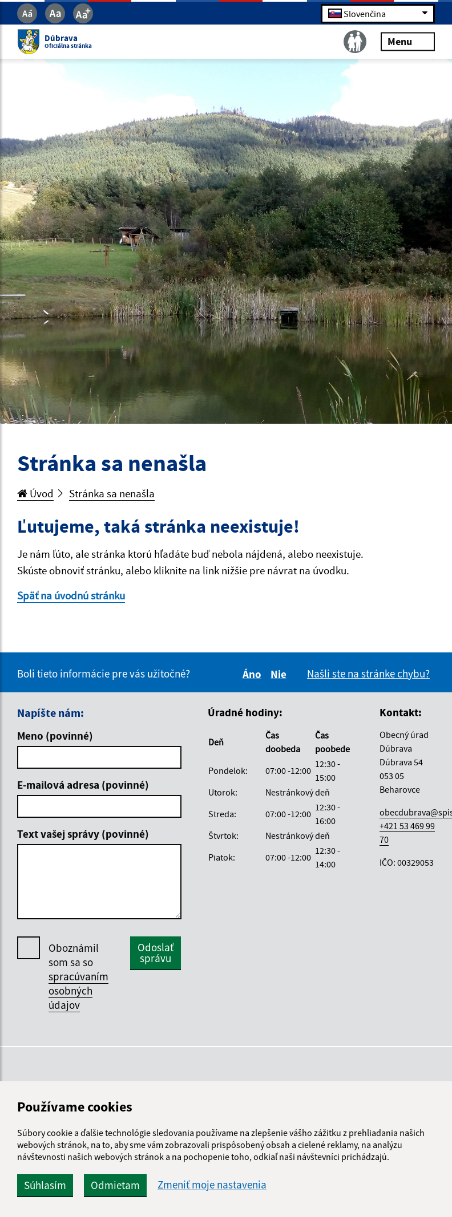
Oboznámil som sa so (78, 976)
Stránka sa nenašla (112, 493)
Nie (280, 674)
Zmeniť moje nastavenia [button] (212, 1184)
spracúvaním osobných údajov (78, 990)
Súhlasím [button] (45, 1185)
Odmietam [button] (115, 1185)
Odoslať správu (155, 952)
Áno (254, 674)
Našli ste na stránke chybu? (368, 673)
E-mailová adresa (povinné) (83, 785)
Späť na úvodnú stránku (71, 595)
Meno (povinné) (55, 736)
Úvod (35, 493)
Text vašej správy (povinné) (83, 834)
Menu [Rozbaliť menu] (408, 41)
